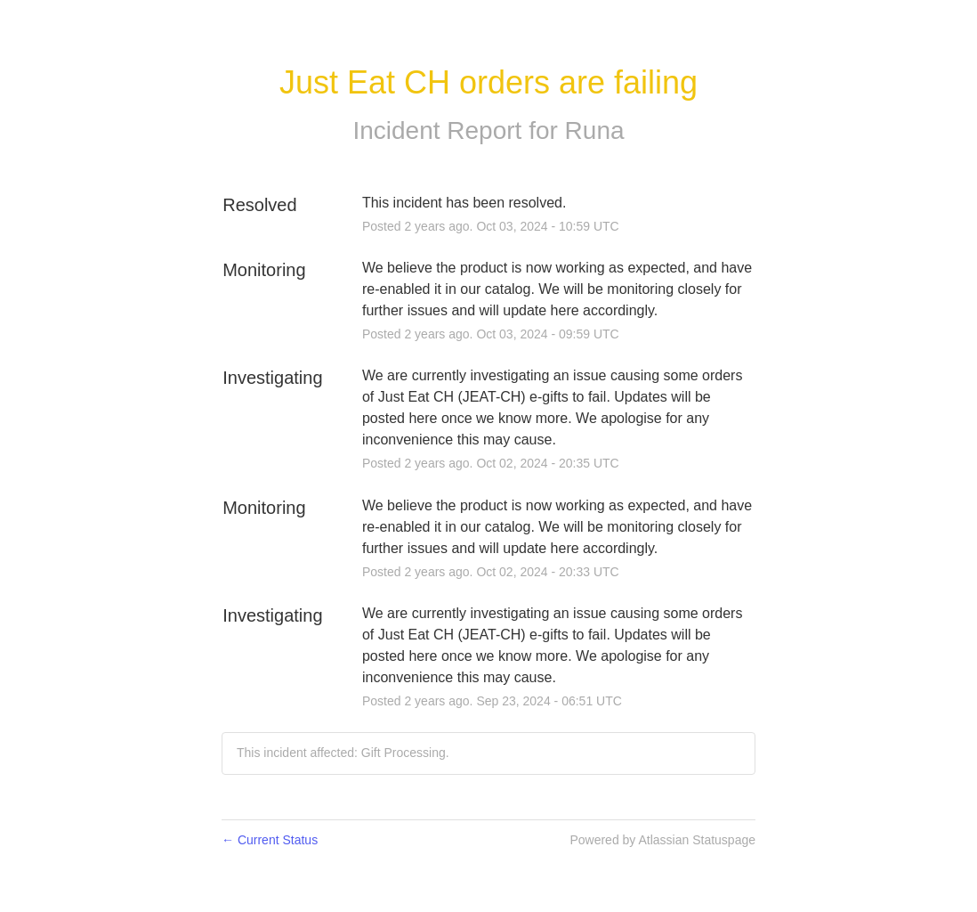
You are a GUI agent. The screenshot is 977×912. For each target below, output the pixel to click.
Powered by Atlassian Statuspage (662, 840)
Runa (595, 130)
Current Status (270, 840)
